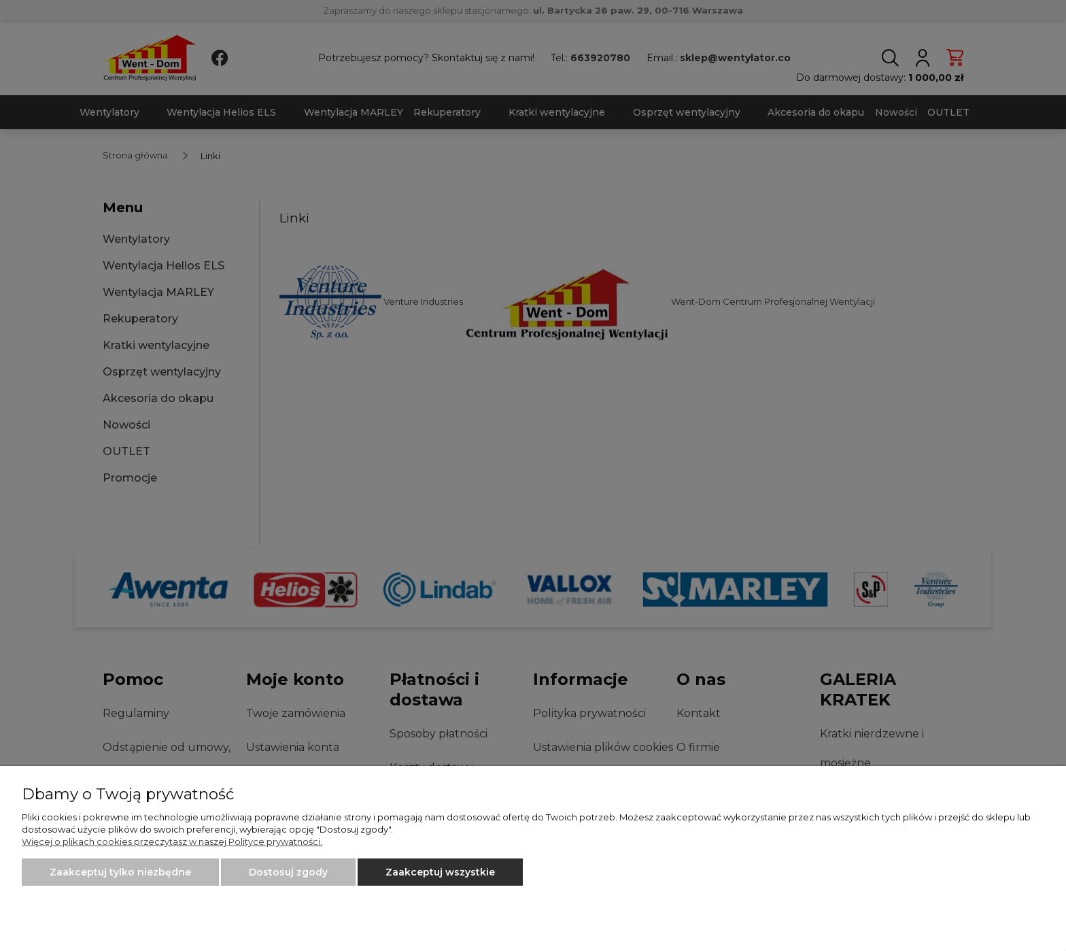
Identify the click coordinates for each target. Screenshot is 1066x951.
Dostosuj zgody (288, 872)
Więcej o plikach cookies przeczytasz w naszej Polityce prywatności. (172, 841)
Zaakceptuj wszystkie (440, 872)
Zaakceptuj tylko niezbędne (120, 872)
